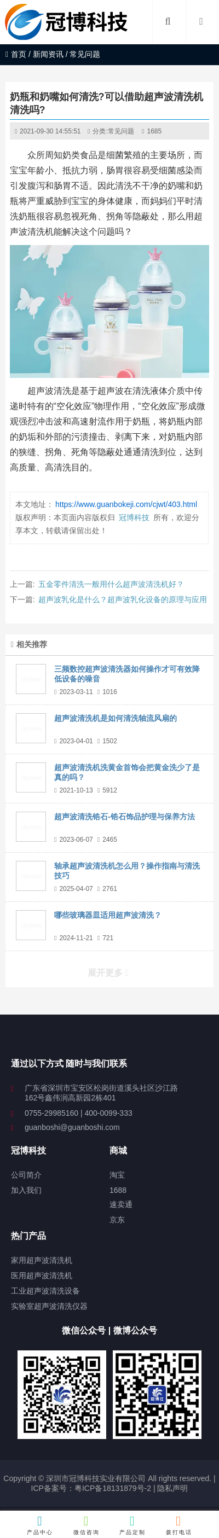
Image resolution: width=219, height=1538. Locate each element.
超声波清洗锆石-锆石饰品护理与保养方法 (124, 816)
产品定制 (132, 1524)
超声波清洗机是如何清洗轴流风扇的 (115, 718)
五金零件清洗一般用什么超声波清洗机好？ (111, 584)
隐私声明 (172, 1488)
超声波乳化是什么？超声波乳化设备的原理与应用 (122, 599)
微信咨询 (86, 1524)
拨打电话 (179, 1524)
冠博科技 (134, 517)
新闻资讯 (48, 54)
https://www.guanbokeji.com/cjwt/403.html (126, 504)
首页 (15, 54)
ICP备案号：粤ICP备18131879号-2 (91, 1488)
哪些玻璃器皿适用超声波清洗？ (108, 915)
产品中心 (40, 1524)
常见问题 (121, 131)
